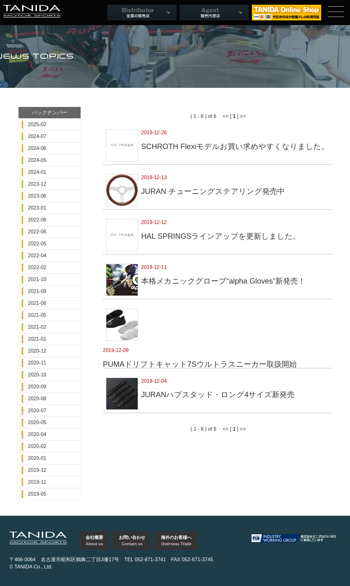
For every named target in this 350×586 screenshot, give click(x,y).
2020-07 (37, 410)
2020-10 (37, 374)
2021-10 (37, 279)
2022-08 (37, 219)
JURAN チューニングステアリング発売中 (213, 191)
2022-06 (37, 231)
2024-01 (37, 172)
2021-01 (37, 339)
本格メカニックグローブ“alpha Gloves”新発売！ (223, 281)
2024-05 (37, 160)
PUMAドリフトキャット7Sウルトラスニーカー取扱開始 (200, 364)
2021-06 (37, 303)
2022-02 (37, 267)
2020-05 (37, 422)
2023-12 (37, 184)
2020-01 (37, 458)
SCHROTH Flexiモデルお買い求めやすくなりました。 (235, 146)
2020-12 (37, 351)
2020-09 (37, 386)
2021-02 (37, 327)
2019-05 (37, 494)
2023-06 (37, 196)
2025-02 (37, 124)
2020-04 (37, 434)
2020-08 (37, 398)
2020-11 (37, 362)
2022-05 (37, 243)
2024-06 (37, 148)
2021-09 (37, 291)
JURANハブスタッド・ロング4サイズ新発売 (217, 394)
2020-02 (37, 446)
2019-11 (37, 482)
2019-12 (37, 470)
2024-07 (37, 136)
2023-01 (37, 207)
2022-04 (37, 255)
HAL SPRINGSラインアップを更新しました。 (220, 236)
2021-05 (37, 315)
